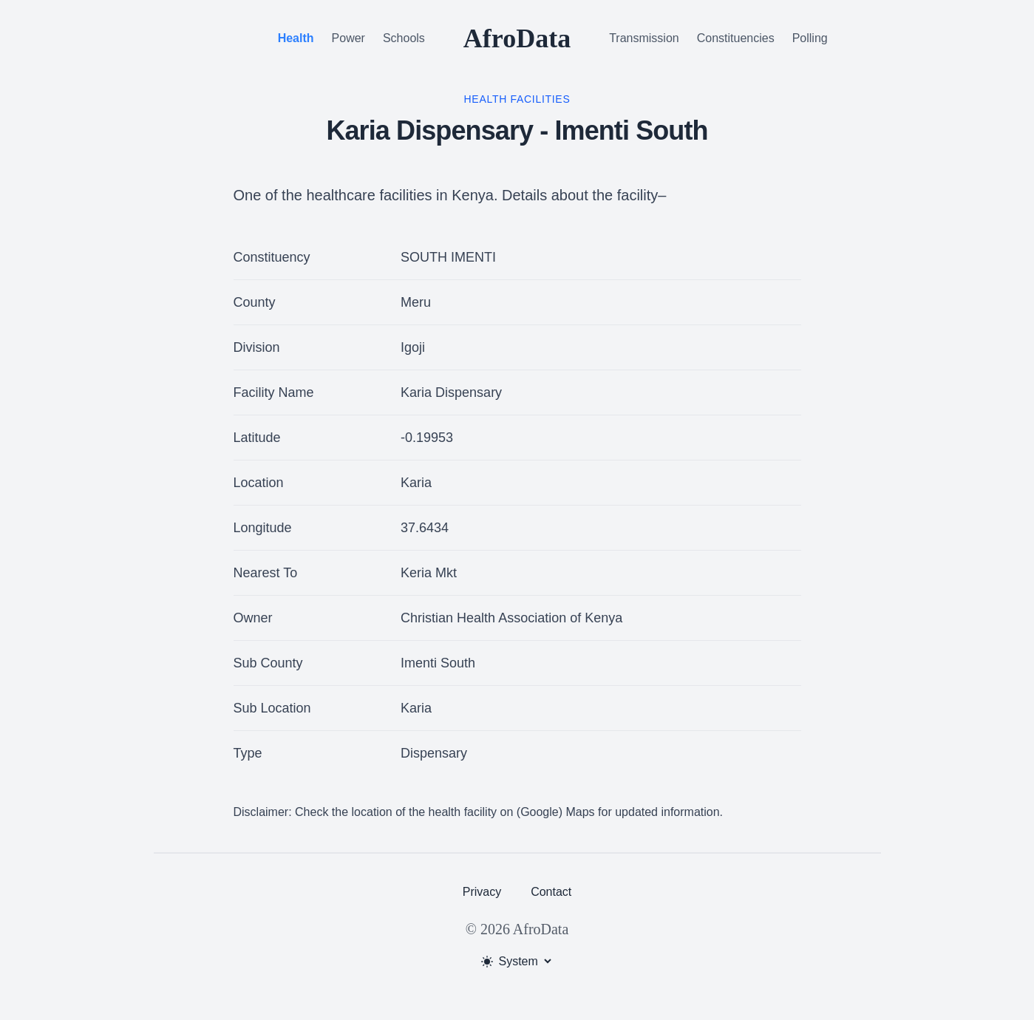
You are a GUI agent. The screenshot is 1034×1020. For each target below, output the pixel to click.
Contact (551, 891)
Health (296, 38)
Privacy (482, 891)
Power (348, 38)
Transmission (644, 38)
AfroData (517, 38)
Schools (404, 38)
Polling (810, 38)
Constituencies (736, 38)
